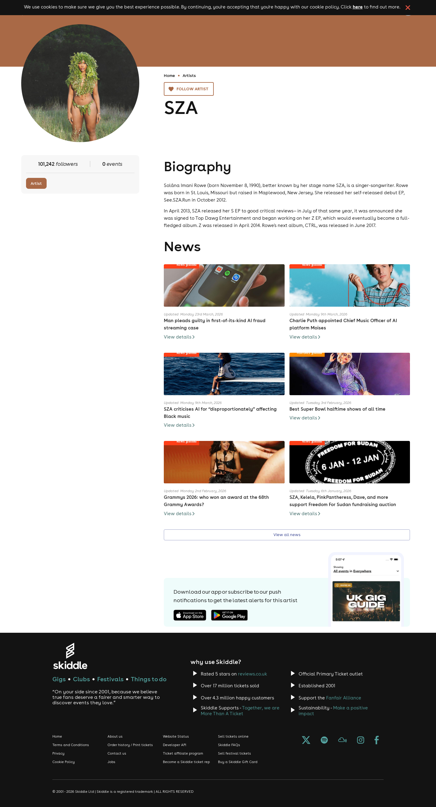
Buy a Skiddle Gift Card (237, 762)
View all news (287, 535)
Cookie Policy (63, 762)
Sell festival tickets (234, 753)
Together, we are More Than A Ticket (240, 710)
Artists (189, 75)
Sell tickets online (233, 736)
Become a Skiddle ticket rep (186, 762)
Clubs (81, 679)
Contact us (116, 753)
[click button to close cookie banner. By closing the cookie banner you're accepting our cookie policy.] (407, 7)
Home (169, 75)
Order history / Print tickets (130, 745)
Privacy (58, 753)
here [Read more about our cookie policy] (358, 7)
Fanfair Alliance (343, 698)
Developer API (174, 745)
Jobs (111, 762)
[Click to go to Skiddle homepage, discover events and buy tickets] (70, 655)
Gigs (59, 679)
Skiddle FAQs (229, 745)
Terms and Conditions (70, 745)
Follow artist (188, 89)
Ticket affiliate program (183, 753)
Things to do (149, 679)
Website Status (176, 736)
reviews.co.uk (252, 674)
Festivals (110, 679)
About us (115, 736)
